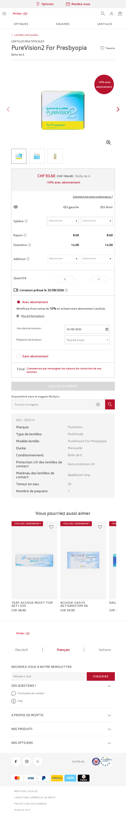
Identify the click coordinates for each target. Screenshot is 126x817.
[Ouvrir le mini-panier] (120, 13)
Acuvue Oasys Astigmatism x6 (74, 604)
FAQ (17, 701)
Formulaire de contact (27, 693)
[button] (111, 13)
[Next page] (117, 109)
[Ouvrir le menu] (4, 13)
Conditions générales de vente (34, 797)
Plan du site (22, 810)
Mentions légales (26, 791)
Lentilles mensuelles (26, 35)
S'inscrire (101, 676)
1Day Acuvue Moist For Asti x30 (32, 604)
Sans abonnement (35, 356)
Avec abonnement (35, 302)
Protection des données (30, 803)
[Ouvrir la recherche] (103, 13)
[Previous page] (9, 109)
